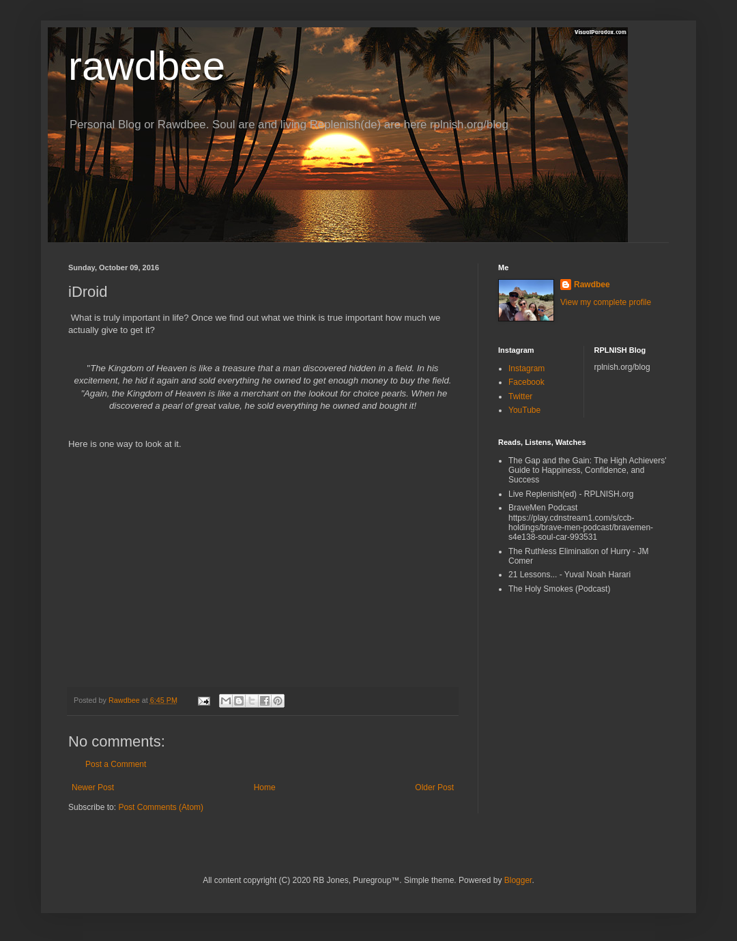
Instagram (526, 368)
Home (265, 787)
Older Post (434, 787)
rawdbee (146, 66)
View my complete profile (605, 302)
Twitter (520, 396)
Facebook (526, 382)
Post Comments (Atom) (160, 807)
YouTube (524, 410)
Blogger (518, 880)
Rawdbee (592, 284)
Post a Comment (115, 764)
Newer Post (93, 787)
